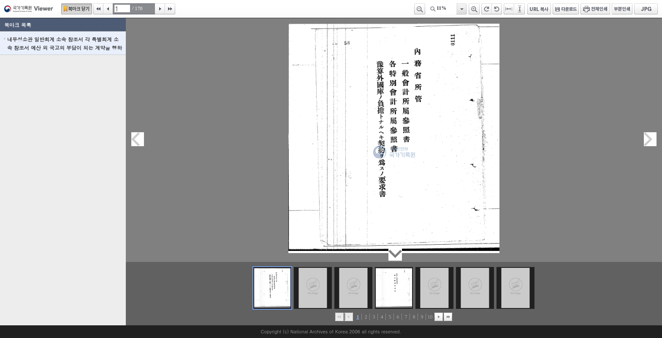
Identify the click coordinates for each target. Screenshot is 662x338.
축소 (419, 8)
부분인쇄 (622, 8)
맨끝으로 (448, 316)
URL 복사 (539, 8)
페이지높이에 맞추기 (520, 8)
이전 (108, 8)
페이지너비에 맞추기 (509, 8)
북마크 (76, 8)
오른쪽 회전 (486, 8)
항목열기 (461, 8)
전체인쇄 (595, 8)
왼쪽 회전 (497, 8)
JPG (646, 8)
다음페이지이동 (650, 139)
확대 (474, 8)
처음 (98, 8)
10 (429, 317)
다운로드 (566, 8)
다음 (160, 8)
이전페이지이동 (137, 139)
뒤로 (438, 316)
